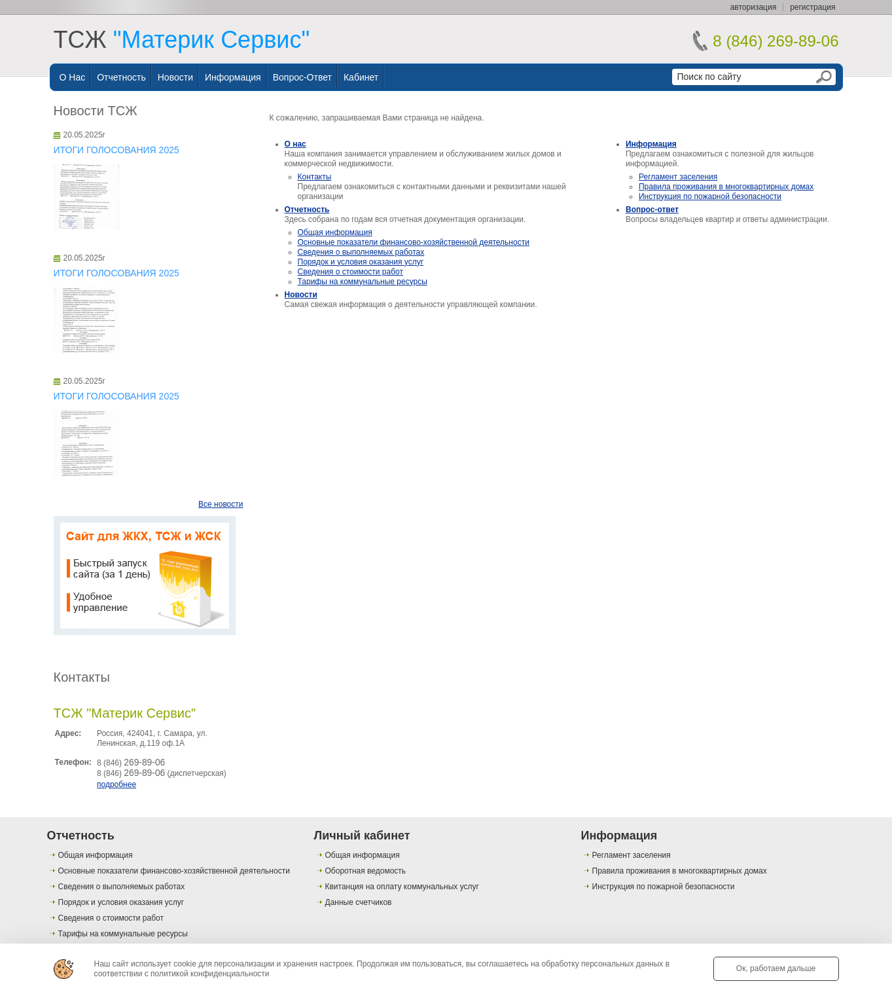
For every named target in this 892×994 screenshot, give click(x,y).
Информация (233, 77)
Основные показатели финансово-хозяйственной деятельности (413, 242)
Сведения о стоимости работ (350, 271)
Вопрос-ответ (302, 77)
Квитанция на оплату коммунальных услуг (402, 886)
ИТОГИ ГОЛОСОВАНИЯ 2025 (116, 150)
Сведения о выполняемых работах (361, 252)
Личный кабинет (362, 835)
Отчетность (121, 77)
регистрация (812, 7)
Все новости (220, 504)
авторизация (753, 7)
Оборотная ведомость (365, 870)
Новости (175, 77)
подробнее (116, 784)
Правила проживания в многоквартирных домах (726, 186)
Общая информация (335, 232)
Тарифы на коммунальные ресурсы (362, 281)
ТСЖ (182, 39)
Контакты (82, 677)
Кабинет (361, 77)
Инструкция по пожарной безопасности (710, 196)
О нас (73, 77)
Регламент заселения (678, 176)
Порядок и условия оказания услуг (361, 262)
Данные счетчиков (358, 902)
